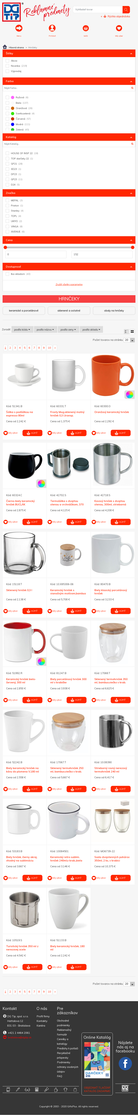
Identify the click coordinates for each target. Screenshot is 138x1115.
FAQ (59, 1076)
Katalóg (11, 137)
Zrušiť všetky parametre (69, 284)
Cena (9, 240)
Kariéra (41, 1025)
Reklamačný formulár (64, 1032)
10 (49, 348)
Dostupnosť (13, 266)
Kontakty (42, 1021)
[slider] (5, 247)
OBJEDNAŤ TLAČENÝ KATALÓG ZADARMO (97, 1089)
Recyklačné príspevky (63, 1055)
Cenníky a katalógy (62, 1042)
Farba (10, 81)
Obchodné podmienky (63, 1023)
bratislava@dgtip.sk (17, 1037)
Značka (10, 193)
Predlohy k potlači (67, 1048)
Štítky (9, 53)
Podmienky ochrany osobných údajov (67, 1067)
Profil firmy (43, 1016)
